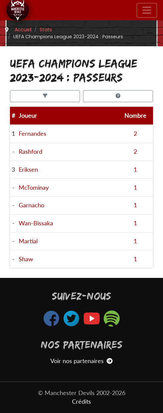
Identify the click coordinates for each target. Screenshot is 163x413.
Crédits (81, 401)
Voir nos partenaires (81, 360)
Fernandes (32, 133)
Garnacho (31, 205)
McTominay (34, 187)
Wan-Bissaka (36, 223)
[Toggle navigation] (147, 10)
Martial (28, 241)
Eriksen (28, 169)
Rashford (30, 151)
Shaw (26, 259)
